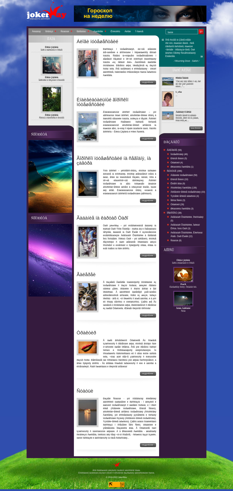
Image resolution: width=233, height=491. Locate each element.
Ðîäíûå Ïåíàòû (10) (179, 179)
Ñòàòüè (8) (176, 240)
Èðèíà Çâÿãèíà (183, 260)
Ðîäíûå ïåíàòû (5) (179, 158)
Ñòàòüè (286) (174, 171)
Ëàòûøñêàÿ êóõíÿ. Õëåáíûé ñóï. (183, 287)
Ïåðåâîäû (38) (174, 213)
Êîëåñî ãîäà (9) (178, 183)
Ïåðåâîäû (81, 31)
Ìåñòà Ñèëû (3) (178, 200)
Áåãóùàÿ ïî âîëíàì (183, 112)
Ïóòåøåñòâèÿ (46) (179, 154)
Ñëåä (183, 311)
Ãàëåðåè (98, 31)
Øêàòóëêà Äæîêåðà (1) (182, 167)
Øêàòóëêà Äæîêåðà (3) (182, 208)
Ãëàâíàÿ (36, 31)
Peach (183, 284)
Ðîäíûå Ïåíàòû (182, 78)
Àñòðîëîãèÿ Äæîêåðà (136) (184, 187)
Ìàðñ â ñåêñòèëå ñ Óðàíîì (51, 50)
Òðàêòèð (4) (177, 162)
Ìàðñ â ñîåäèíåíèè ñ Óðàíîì (183, 263)
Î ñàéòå (139, 31)
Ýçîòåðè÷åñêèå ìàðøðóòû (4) (185, 196)
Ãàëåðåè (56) (174, 150)
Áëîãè (128, 31)
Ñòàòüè (65, 31)
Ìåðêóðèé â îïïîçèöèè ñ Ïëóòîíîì (52, 80)
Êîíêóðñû (115, 31)
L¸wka (179, 92)
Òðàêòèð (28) (177, 204)
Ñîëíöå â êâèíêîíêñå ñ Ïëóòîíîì (51, 117)
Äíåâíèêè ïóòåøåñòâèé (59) (184, 175)
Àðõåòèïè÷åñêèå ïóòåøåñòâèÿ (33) (188, 192)
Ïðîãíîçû (49, 31)
